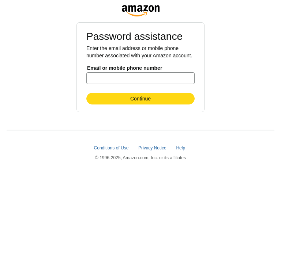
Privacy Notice (153, 147)
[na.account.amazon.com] (141, 9)
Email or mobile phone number (124, 68)
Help (181, 147)
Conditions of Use (112, 147)
